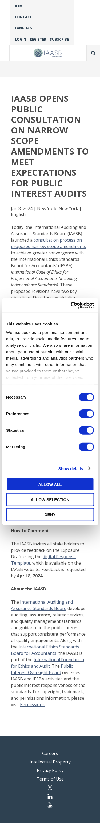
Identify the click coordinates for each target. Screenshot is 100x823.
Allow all (50, 484)
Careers (50, 753)
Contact (23, 16)
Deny (50, 514)
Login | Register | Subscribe (42, 39)
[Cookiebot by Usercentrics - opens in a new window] (71, 305)
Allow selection (50, 499)
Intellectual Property (50, 762)
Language (24, 28)
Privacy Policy (50, 770)
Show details (70, 468)
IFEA (18, 5)
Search (93, 53)
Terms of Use (50, 779)
